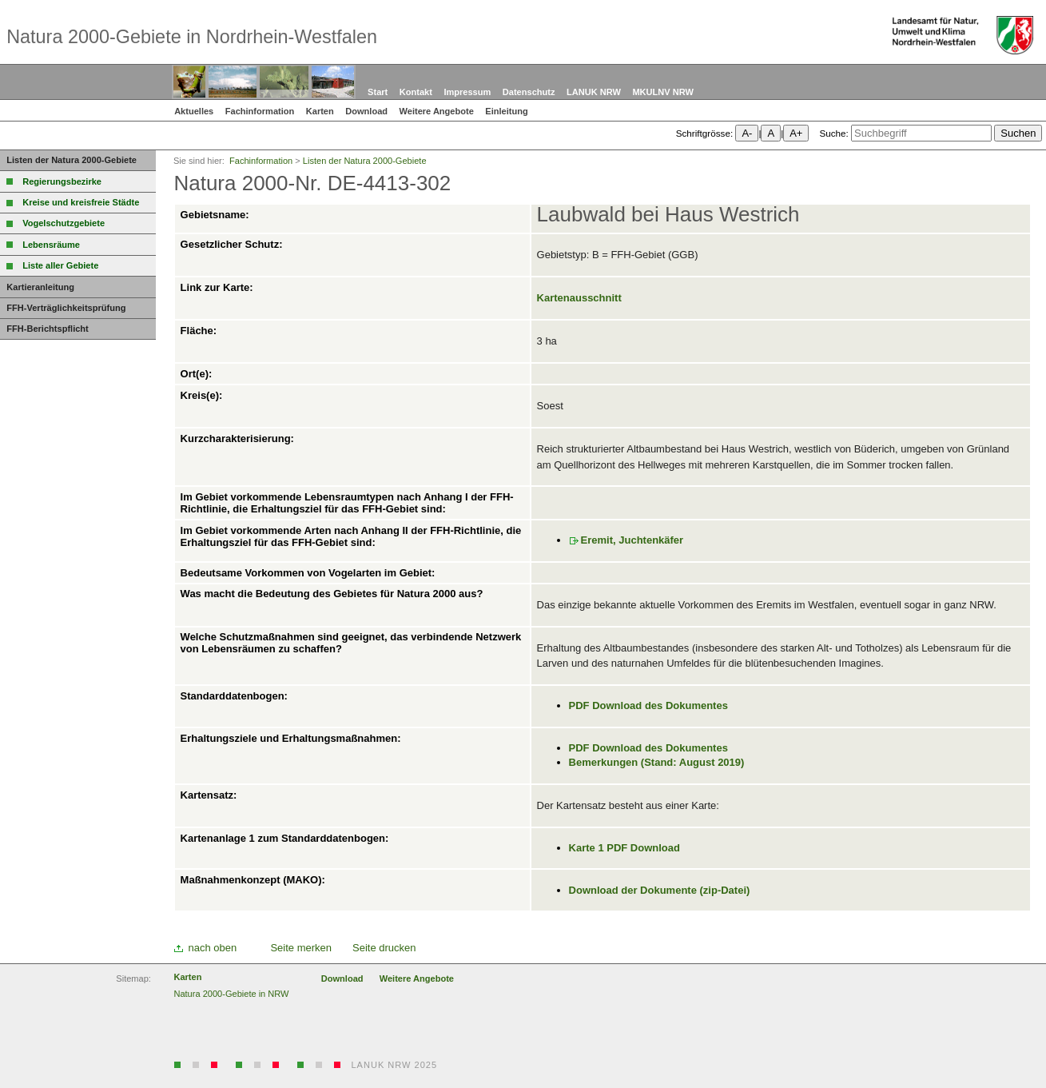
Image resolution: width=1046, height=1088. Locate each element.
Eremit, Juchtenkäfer (632, 540)
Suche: (833, 133)
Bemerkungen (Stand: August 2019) (657, 762)
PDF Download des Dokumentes (648, 705)
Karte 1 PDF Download (624, 848)
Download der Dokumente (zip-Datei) (659, 890)
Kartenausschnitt (579, 298)
